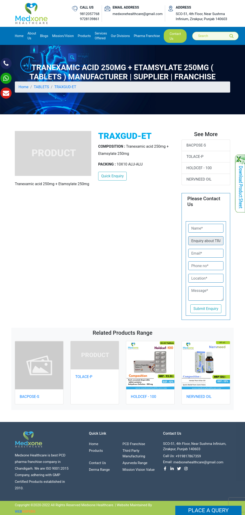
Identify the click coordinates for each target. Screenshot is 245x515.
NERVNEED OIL (198, 179)
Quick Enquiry (112, 176)
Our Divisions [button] (120, 36)
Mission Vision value (138, 471)
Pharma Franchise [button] (147, 36)
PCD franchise (133, 445)
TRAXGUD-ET (65, 87)
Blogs (44, 36)
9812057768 (89, 14)
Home (19, 35)
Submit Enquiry (205, 308)
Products (96, 452)
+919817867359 (188, 458)
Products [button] (84, 36)
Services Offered (101, 35)
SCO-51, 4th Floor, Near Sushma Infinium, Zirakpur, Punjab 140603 (201, 16)
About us (32, 35)
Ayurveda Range (135, 464)
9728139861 (89, 19)
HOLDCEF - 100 (199, 168)
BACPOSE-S (196, 145)
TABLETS (41, 87)
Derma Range (99, 471)
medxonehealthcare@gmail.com (138, 14)
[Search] (218, 36)
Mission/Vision (63, 36)
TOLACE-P (194, 156)
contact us (175, 36)
